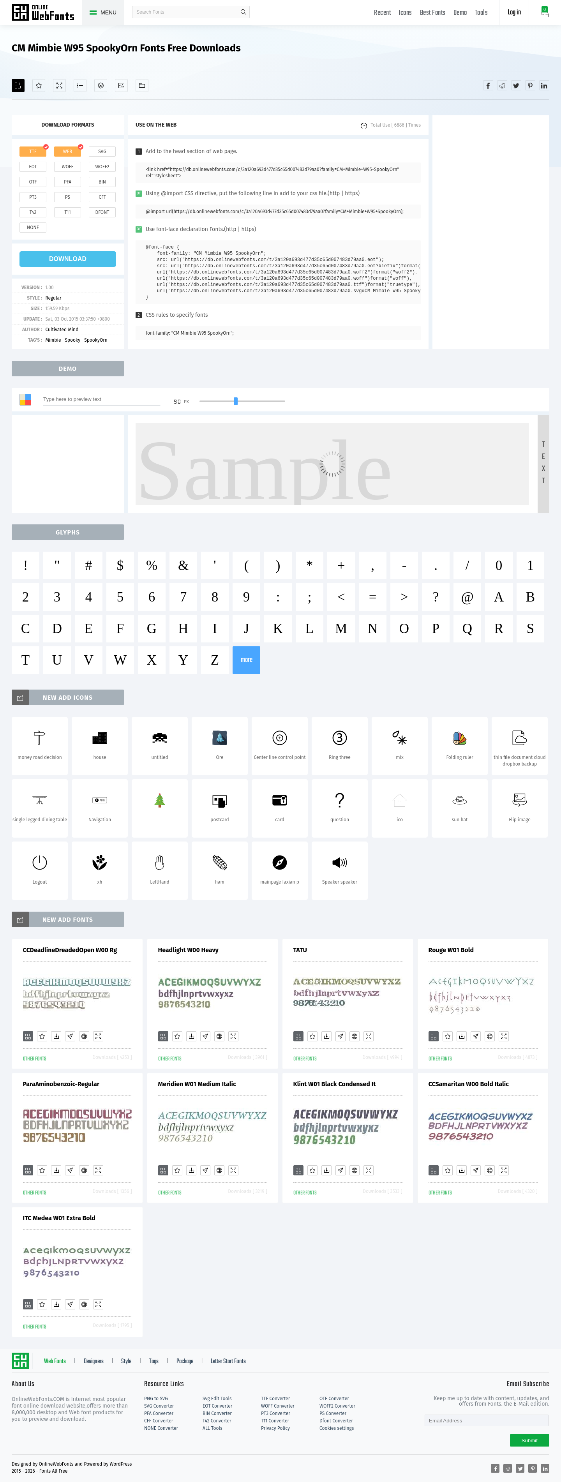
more (246, 660)
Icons (405, 13)
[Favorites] (38, 85)
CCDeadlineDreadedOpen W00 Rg (70, 950)
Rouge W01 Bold (451, 950)
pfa (67, 182)
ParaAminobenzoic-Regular (61, 1084)
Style (126, 1362)
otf (33, 182)
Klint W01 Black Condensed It (334, 1084)
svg (102, 151)
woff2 (102, 166)
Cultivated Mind (61, 329)
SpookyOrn (96, 340)
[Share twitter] (516, 85)
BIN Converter (217, 1413)
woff (67, 166)
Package (184, 1362)
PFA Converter (158, 1413)
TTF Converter (275, 1398)
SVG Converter (159, 1406)
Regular (53, 298)
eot (33, 166)
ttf (32, 151)
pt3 (33, 197)
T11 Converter (275, 1421)
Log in (514, 12)
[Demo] (59, 85)
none (33, 227)
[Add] (18, 85)
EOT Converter (217, 1406)
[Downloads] (56, 1036)
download (67, 259)
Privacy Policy (275, 1428)
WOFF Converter (278, 1406)
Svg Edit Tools (217, 1398)
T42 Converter (217, 1421)
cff (102, 197)
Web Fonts (55, 1362)
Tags (154, 1362)
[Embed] (84, 1036)
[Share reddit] (502, 85)
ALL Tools (212, 1428)
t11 (67, 212)
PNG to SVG (156, 1398)
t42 (33, 212)
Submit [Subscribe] (530, 1440)
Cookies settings (336, 1428)
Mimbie (53, 340)
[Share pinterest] (530, 85)
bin (102, 182)
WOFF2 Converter (337, 1406)
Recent (382, 13)
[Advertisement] (490, 232)
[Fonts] (142, 85)
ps (67, 197)
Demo (460, 13)
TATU (300, 950)
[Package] (100, 85)
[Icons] (121, 85)
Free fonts (47, 13)
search (243, 12)
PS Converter (332, 1413)
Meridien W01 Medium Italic (197, 1084)
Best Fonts (433, 13)
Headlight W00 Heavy (188, 950)
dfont (102, 212)
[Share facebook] (488, 85)
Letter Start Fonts (228, 1362)
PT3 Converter (275, 1413)
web (67, 151)
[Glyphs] (80, 85)
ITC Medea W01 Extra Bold (59, 1218)
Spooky (72, 340)
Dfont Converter (336, 1421)
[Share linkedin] (544, 85)
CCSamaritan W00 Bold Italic (469, 1084)
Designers (94, 1362)
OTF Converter (334, 1398)
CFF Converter (158, 1421)
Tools (481, 13)
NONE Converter (161, 1428)
